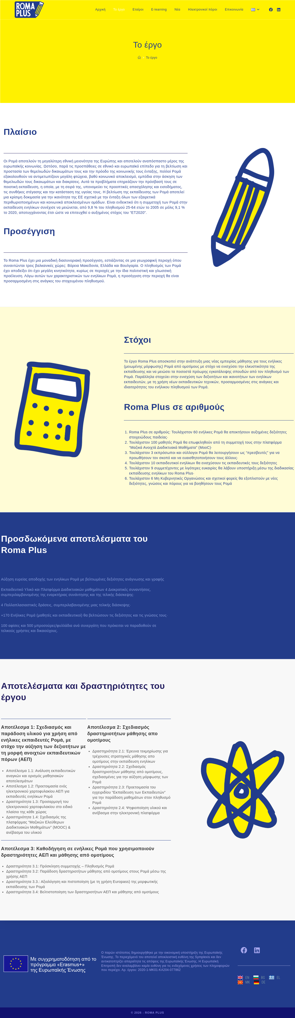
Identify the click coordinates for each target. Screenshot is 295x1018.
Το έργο (151, 57)
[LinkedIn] (278, 10)
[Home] (139, 57)
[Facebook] (271, 10)
